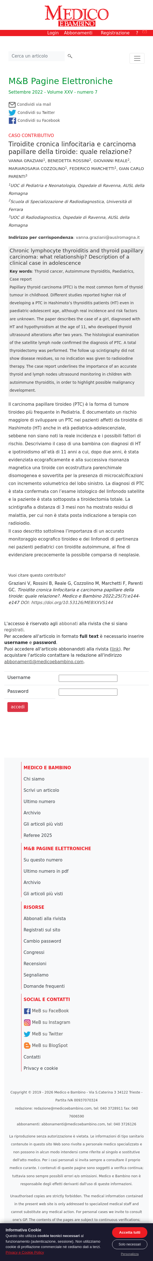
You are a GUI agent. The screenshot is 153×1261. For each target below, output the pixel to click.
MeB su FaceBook (46, 1010)
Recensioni (35, 963)
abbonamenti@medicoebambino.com (44, 661)
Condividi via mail (29, 104)
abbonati (68, 623)
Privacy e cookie (41, 1068)
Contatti (32, 1057)
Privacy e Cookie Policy (25, 1252)
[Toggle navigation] (137, 58)
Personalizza (130, 1254)
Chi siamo (34, 779)
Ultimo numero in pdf (46, 871)
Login (53, 33)
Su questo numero (43, 860)
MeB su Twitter (43, 1034)
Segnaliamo (36, 975)
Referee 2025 (38, 835)
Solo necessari (130, 1244)
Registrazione (115, 33)
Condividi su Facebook (34, 120)
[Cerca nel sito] (36, 56)
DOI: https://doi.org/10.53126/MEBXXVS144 (67, 602)
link (115, 649)
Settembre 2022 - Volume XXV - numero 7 (52, 92)
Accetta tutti (129, 1232)
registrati (13, 629)
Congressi (34, 952)
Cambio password (42, 941)
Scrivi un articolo (41, 790)
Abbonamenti (78, 33)
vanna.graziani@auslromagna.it (108, 237)
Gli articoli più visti (43, 824)
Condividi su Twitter (31, 112)
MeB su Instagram (47, 1022)
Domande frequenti (44, 986)
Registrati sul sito (42, 929)
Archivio (32, 812)
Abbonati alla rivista (45, 918)
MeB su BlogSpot (46, 1045)
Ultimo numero (39, 801)
